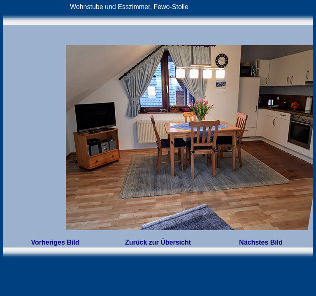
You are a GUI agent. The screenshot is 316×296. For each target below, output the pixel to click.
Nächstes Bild (261, 242)
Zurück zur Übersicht (158, 242)
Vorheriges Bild (55, 242)
